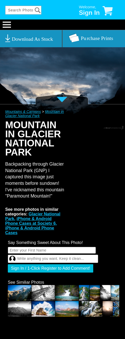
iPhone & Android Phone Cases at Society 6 (30, 221)
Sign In (89, 12)
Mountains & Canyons (23, 112)
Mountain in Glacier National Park (34, 114)
